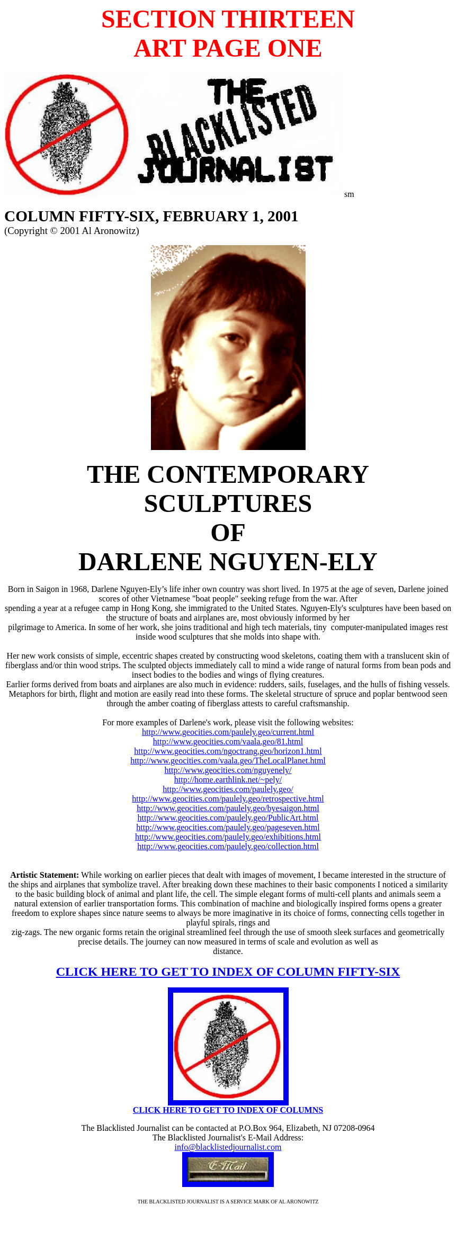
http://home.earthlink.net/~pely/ (228, 779)
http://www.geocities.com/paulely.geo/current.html (228, 731)
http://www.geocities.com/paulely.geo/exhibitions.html (228, 836)
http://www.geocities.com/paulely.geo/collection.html (228, 846)
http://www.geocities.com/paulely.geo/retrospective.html (228, 798)
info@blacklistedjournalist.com (228, 1147)
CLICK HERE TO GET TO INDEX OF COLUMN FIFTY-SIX (228, 971)
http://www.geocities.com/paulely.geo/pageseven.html (227, 827)
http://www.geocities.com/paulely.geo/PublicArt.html (228, 817)
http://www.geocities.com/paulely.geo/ (228, 789)
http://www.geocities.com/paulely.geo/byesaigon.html (228, 808)
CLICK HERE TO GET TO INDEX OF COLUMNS (228, 1109)
